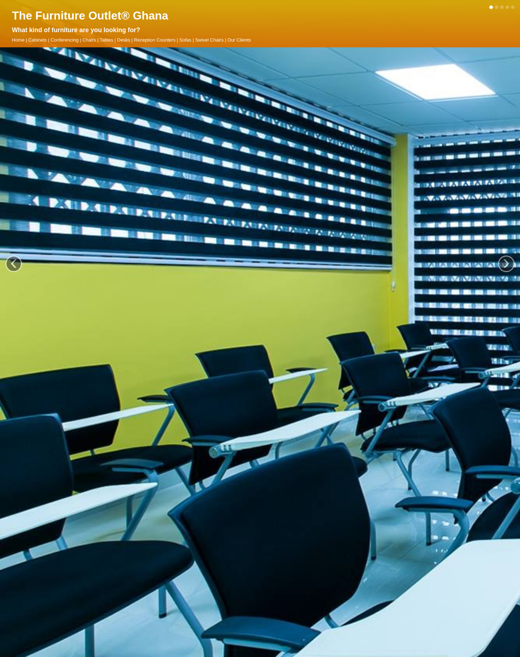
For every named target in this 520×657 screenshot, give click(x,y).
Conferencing (64, 40)
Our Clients (239, 40)
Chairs (89, 40)
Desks (123, 40)
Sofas (185, 40)
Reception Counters (155, 40)
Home (18, 40)
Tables (106, 40)
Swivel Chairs (209, 40)
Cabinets (37, 40)
